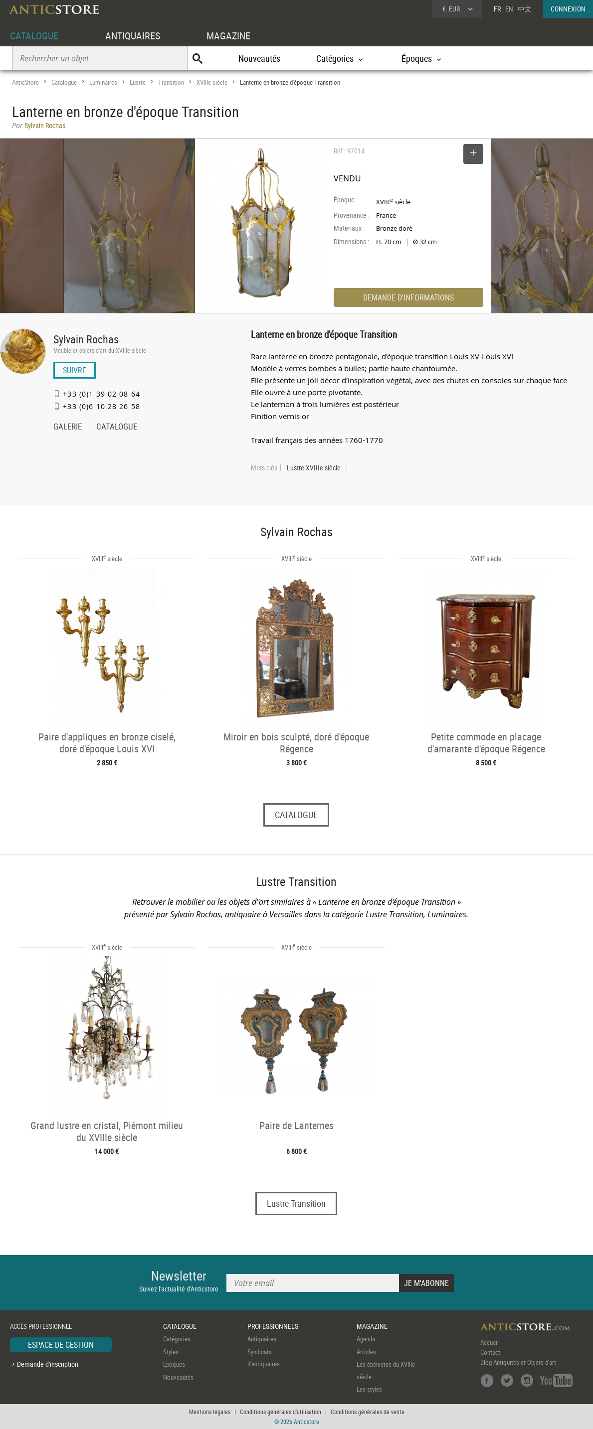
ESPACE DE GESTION (61, 1344)
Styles (171, 1351)
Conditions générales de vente (367, 1412)
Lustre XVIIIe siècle (314, 467)
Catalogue (64, 82)
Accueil (489, 1342)
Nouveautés (259, 58)
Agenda (366, 1338)
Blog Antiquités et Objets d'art (518, 1362)
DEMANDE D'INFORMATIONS (408, 297)
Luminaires (103, 82)
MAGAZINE (228, 35)
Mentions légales (209, 1412)
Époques (174, 1364)
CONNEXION (568, 8)
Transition (171, 82)
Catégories (177, 1338)
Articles (366, 1351)
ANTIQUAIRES (132, 35)
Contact (490, 1352)
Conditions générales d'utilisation (280, 1412)
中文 (525, 8)
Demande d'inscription (47, 1364)
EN (509, 8)
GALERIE (67, 427)
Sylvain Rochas (86, 339)
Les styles (369, 1389)
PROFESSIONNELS (272, 1326)
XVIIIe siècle (212, 82)
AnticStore (25, 82)
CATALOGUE (34, 35)
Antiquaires (261, 1338)
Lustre (138, 82)
